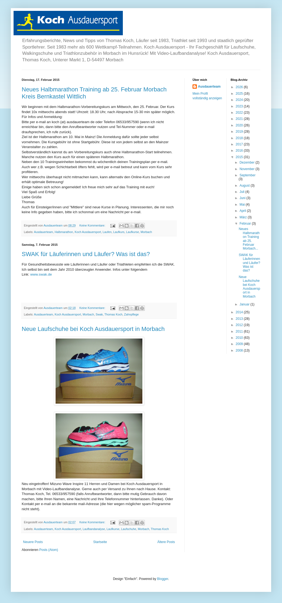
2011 (240, 331)
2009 (240, 344)
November (247, 169)
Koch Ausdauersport (88, 232)
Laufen (107, 232)
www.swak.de (41, 274)
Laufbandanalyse (94, 529)
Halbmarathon (64, 232)
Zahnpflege (131, 314)
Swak (99, 314)
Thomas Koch (113, 314)
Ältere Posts (166, 542)
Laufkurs (118, 232)
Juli (242, 192)
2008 (240, 350)
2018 (240, 138)
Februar (245, 223)
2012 (240, 325)
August (245, 185)
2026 (240, 87)
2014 (240, 312)
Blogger (162, 579)
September (247, 175)
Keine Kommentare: (92, 225)
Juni (242, 198)
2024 (240, 100)
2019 (240, 131)
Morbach (146, 232)
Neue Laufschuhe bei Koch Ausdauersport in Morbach (93, 329)
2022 (240, 112)
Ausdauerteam (43, 232)
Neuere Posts (33, 542)
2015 (240, 157)
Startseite (100, 542)
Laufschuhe (128, 529)
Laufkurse (132, 232)
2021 (240, 119)
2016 (240, 150)
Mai (242, 204)
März (243, 217)
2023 (240, 106)
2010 (240, 338)
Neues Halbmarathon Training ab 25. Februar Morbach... (249, 238)
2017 (240, 144)
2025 (240, 93)
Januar (244, 304)
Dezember (247, 162)
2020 (240, 125)
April (243, 211)
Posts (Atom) (48, 550)
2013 (240, 319)
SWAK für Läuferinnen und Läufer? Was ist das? (86, 254)
